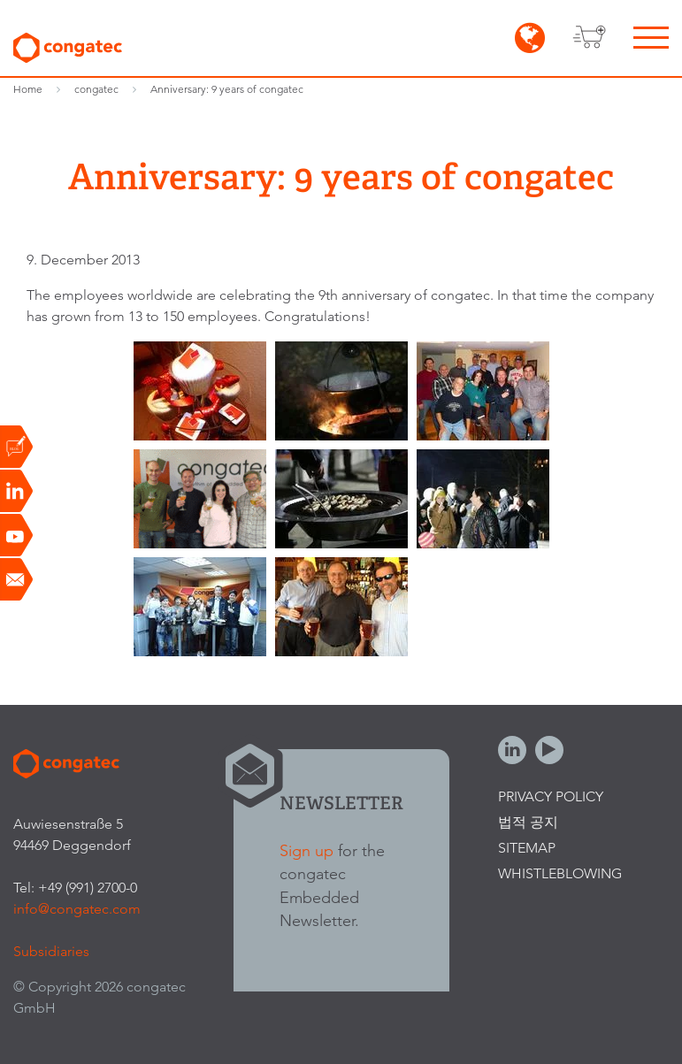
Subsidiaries (51, 951)
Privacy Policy (550, 796)
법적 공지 (528, 822)
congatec (96, 89)
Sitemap (527, 847)
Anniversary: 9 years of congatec (226, 89)
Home (27, 89)
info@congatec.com (77, 908)
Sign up (306, 850)
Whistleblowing (560, 873)
